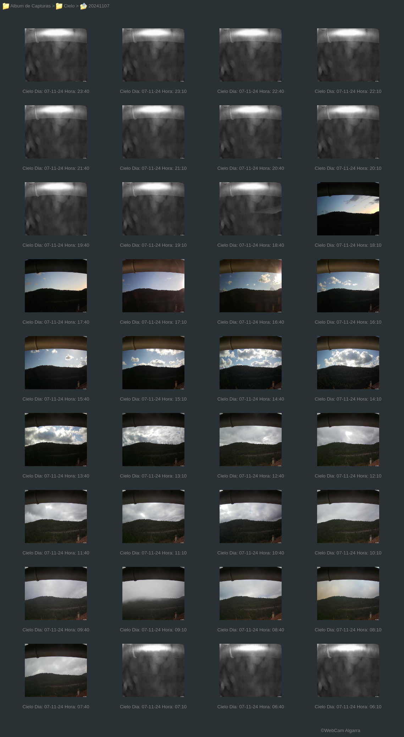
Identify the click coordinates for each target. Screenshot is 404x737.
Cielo (65, 6)
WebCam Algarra (342, 730)
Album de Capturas (27, 6)
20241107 (95, 6)
